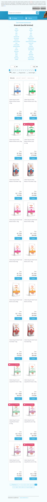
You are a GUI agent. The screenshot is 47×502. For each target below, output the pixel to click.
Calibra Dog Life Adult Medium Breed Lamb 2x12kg (29, 141)
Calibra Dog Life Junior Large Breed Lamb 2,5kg (15, 461)
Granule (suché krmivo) (25, 22)
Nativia (16, 52)
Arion (16, 33)
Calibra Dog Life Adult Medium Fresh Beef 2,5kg (30, 180)
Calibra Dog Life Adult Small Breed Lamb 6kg (30, 300)
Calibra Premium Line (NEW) (31, 41)
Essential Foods (31, 48)
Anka (16, 31)
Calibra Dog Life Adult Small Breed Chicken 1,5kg (15, 220)
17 (13, 487)
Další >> (32, 487)
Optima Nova (31, 54)
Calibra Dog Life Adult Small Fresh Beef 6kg (30, 341)
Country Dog (31, 43)
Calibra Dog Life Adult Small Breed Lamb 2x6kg (15, 300)
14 (30, 484)
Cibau (16, 43)
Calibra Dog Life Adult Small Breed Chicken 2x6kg (30, 220)
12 (24, 484)
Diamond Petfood (16, 46)
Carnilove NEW (16, 44)
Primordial (31, 56)
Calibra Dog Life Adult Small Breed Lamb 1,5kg (30, 260)
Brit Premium (16, 38)
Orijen (16, 54)
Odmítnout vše (36, 8)
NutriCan (31, 52)
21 (25, 487)
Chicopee (31, 30)
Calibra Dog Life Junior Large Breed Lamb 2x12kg (30, 461)
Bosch (31, 35)
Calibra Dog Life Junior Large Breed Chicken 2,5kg (30, 381)
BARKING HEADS (31, 38)
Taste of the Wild (31, 57)
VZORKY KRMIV (31, 59)
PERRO (16, 56)
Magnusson (16, 51)
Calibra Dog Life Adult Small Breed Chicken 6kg (15, 260)
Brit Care (31, 36)
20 (22, 487)
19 (19, 487)
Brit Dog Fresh (16, 36)
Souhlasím (43, 8)
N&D (31, 51)
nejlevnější (18, 78)
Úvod (17, 22)
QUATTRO (16, 30)
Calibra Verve (31, 39)
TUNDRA (16, 59)
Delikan (31, 44)
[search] (37, 12)
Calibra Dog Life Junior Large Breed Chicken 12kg (15, 381)
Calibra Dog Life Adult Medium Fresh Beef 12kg (15, 180)
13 (27, 484)
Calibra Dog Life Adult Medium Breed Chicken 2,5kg (14, 101)
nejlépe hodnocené (30, 78)
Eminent (16, 49)
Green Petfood (31, 49)
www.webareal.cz (24, 498)
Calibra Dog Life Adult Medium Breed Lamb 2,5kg (15, 140)
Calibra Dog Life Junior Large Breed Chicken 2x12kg (14, 421)
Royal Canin (16, 57)
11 (21, 484)
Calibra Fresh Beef (16, 41)
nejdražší (23, 78)
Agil (31, 31)
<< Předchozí (13, 484)
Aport (31, 33)
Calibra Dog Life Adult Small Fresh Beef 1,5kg (15, 341)
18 (16, 487)
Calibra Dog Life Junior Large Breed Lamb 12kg (29, 421)
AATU (16, 35)
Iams (16, 48)
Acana (16, 28)
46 (28, 487)
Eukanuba (31, 46)
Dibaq (31, 28)
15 (33, 484)
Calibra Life (16, 39)
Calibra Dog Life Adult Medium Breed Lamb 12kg (30, 100)
